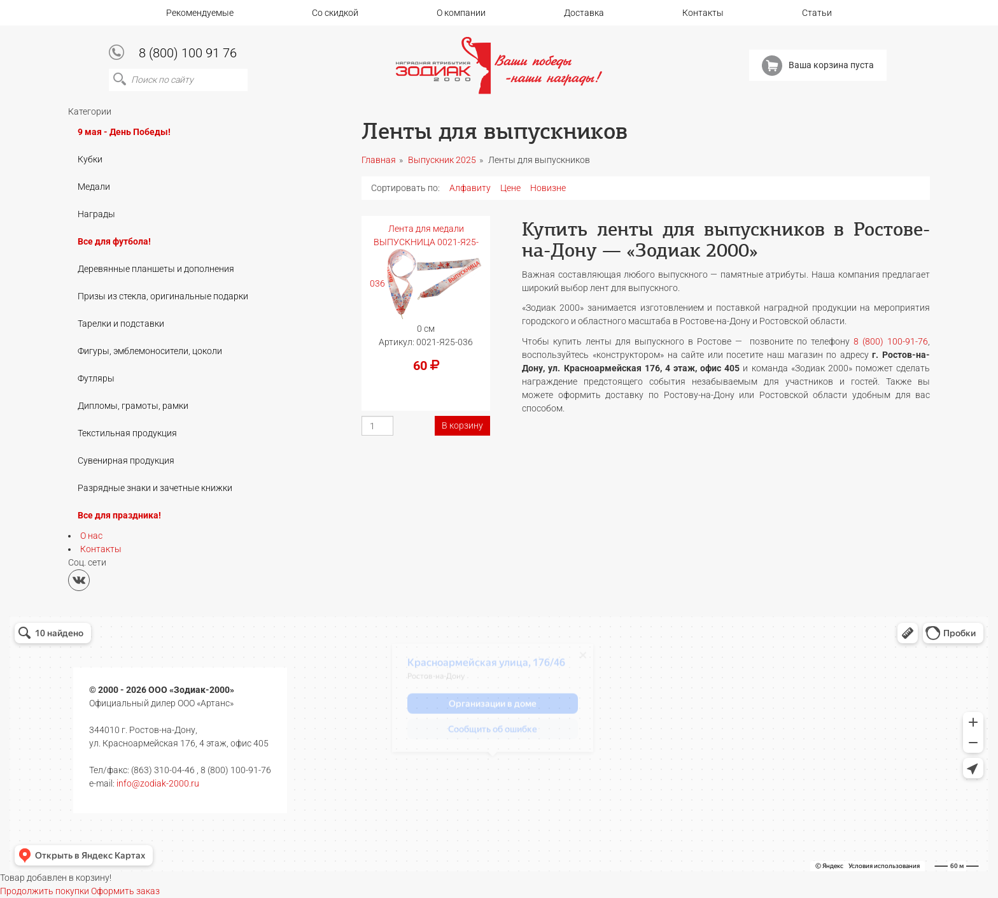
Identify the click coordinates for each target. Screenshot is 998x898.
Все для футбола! (114, 241)
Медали (94, 187)
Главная (379, 160)
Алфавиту (470, 188)
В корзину (462, 425)
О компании (461, 13)
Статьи (817, 13)
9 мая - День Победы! (124, 132)
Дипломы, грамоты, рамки (133, 406)
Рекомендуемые (200, 13)
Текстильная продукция (127, 433)
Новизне (548, 188)
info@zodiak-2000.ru (157, 783)
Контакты (703, 13)
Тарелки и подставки (121, 323)
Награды (96, 214)
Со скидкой (335, 13)
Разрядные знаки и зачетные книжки (155, 488)
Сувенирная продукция (126, 460)
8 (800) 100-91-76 (891, 341)
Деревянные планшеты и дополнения (156, 269)
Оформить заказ (125, 891)
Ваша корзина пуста (818, 65)
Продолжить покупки (44, 891)
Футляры (96, 378)
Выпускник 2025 (442, 160)
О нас (91, 536)
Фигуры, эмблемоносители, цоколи (150, 351)
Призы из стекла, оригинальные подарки (163, 296)
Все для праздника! (119, 515)
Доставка (584, 13)
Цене (510, 188)
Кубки (90, 159)
